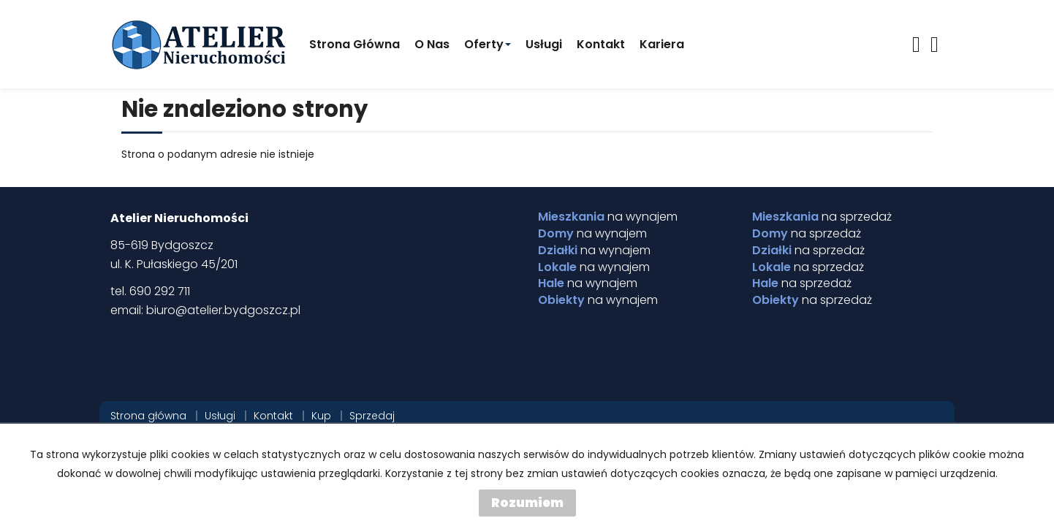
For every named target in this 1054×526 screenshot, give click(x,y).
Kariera (662, 44)
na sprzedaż (822, 217)
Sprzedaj (372, 415)
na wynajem (608, 217)
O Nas (432, 44)
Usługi (544, 44)
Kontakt (601, 44)
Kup (321, 415)
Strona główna (354, 44)
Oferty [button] (487, 44)
